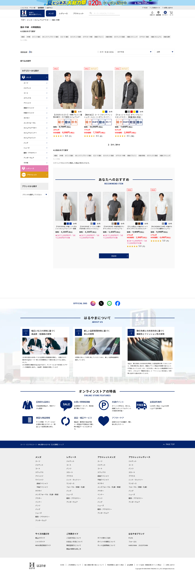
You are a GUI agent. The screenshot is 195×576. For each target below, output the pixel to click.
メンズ (51, 13)
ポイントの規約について (106, 541)
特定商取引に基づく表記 (115, 565)
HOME (62, 565)
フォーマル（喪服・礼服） (76, 487)
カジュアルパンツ (30, 138)
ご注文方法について (73, 538)
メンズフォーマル (30, 123)
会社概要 (130, 565)
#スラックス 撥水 (119, 37)
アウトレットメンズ (106, 457)
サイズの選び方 (42, 533)
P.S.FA (131, 538)
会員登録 (41, 8)
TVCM (145, 7)
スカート (69, 472)
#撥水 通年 (167, 37)
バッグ (26, 143)
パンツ (37, 505)
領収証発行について (73, 545)
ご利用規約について (74, 565)
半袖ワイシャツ (29, 113)
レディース (63, 13)
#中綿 (28, 37)
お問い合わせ (168, 7)
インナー (38, 502)
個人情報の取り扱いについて (94, 565)
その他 (26, 163)
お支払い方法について (74, 541)
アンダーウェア (29, 158)
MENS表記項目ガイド (43, 545)
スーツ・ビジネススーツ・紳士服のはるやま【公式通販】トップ (42, 444)
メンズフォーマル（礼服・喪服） (47, 494)
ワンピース (70, 483)
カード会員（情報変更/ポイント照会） (149, 565)
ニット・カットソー (73, 479)
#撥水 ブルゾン (99, 37)
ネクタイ (27, 118)
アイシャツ (27, 103)
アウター (38, 498)
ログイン (50, 8)
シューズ (26, 148)
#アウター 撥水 (144, 37)
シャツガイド (40, 541)
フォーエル (133, 541)
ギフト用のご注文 (104, 538)
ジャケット (27, 88)
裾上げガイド (40, 538)
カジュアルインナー (30, 133)
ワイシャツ (39, 479)
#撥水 (23, 37)
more (113, 255)
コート (26, 93)
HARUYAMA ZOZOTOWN (138, 545)
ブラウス (69, 476)
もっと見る (23, 40)
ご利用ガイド (155, 7)
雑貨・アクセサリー (30, 153)
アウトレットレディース (139, 457)
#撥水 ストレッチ (132, 37)
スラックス (27, 98)
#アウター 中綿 (87, 37)
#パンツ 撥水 (36, 37)
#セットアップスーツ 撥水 (50, 37)
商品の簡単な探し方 (73, 549)
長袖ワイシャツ (29, 108)
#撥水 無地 (109, 37)
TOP (23, 20)
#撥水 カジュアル (156, 37)
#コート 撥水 (64, 37)
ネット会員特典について (106, 545)
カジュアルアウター (42, 20)
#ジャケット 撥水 (76, 37)
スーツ (26, 83)
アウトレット (78, 13)
